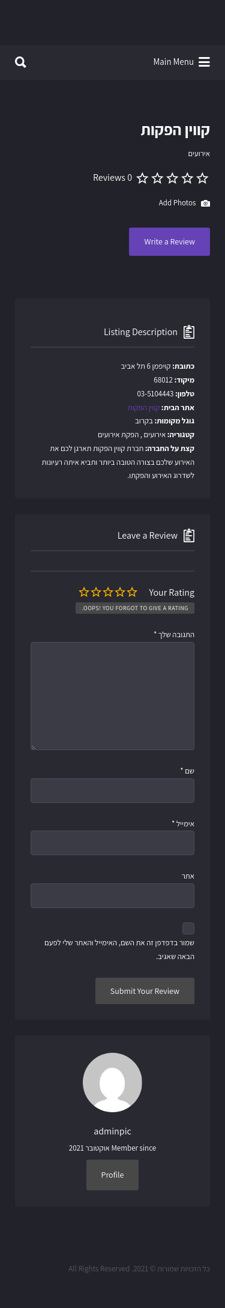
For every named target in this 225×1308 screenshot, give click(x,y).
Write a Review (169, 241)
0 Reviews (112, 177)
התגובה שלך (174, 634)
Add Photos (184, 203)
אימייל (183, 824)
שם (187, 771)
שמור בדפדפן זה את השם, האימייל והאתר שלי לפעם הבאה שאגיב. (119, 949)
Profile (112, 1174)
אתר (188, 876)
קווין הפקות (144, 407)
